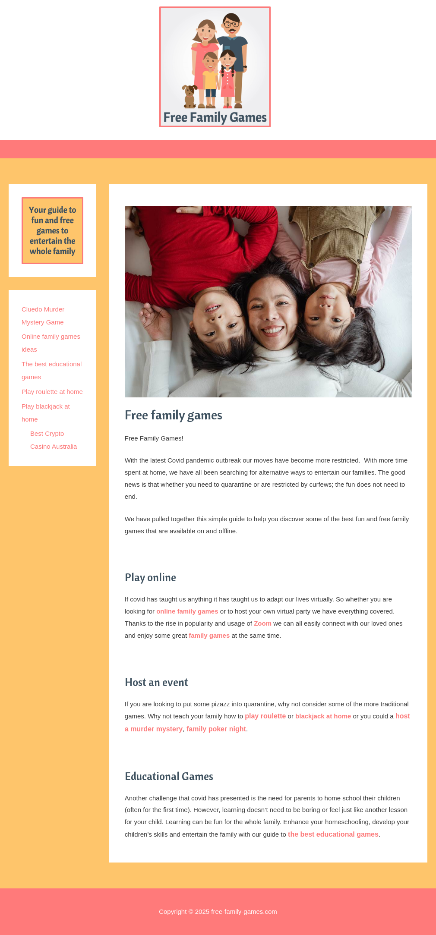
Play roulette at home (52, 391)
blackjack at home (323, 716)
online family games (187, 611)
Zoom (263, 623)
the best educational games (333, 834)
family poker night (216, 729)
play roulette (265, 716)
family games (209, 635)
